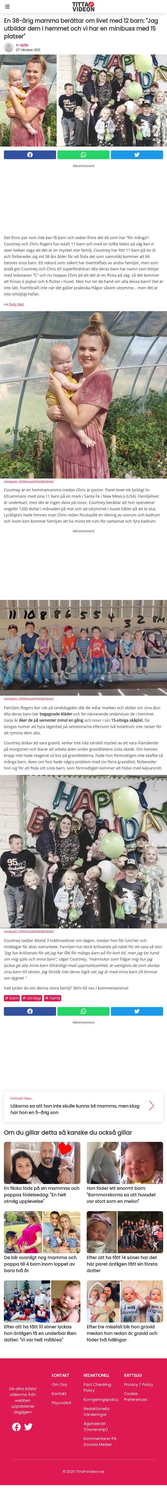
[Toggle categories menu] (7, 6)
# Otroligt (32, 998)
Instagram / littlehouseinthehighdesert (29, 481)
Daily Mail (16, 304)
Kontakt (59, 1393)
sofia (24, 45)
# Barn (12, 998)
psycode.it (61, 1402)
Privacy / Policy (138, 1384)
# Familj (52, 998)
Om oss (59, 1384)
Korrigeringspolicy (101, 1399)
